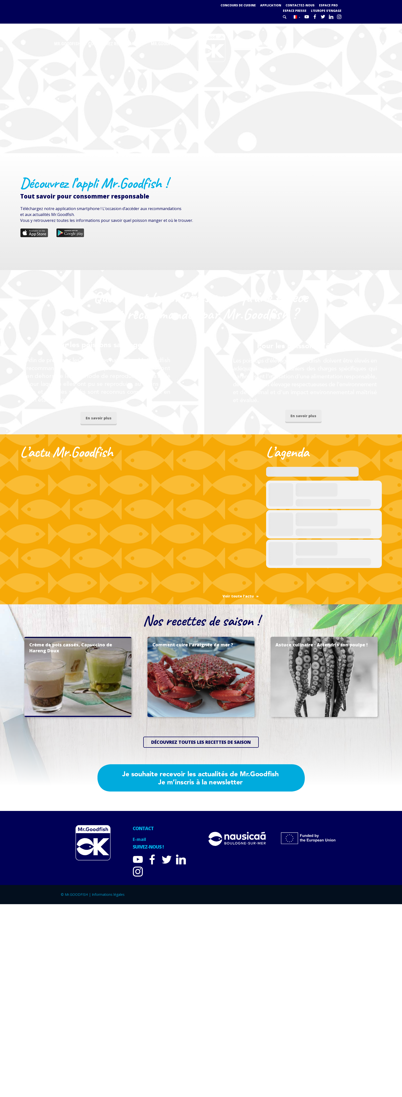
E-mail (139, 839)
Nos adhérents (252, 44)
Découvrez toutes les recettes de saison (201, 742)
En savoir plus (99, 418)
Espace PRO (328, 5)
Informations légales (108, 894)
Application (269, 5)
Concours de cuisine (237, 5)
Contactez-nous (300, 5)
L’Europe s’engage (326, 11)
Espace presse (294, 11)
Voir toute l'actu (238, 596)
